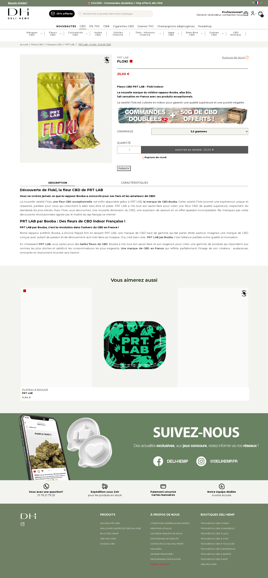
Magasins (156, 549)
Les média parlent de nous (166, 533)
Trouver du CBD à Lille (214, 533)
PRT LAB (27, 393)
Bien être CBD (192, 33)
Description (57, 182)
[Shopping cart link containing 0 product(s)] (260, 13)
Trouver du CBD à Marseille (217, 528)
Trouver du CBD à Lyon (214, 538)
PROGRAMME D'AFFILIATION (165, 559)
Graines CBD (214, 33)
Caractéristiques (134, 182)
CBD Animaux (235, 33)
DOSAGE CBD (107, 543)
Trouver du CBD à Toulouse (217, 543)
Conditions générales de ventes (169, 523)
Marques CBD (31, 33)
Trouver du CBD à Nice (214, 559)
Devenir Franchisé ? (162, 554)
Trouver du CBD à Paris (215, 523)
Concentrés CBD (75, 33)
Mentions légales (161, 528)
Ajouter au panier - (194, 150)
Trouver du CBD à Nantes (216, 554)
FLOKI (122, 61)
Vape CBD (171, 33)
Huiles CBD (98, 33)
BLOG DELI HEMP (109, 533)
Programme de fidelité (164, 538)
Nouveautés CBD (110, 523)
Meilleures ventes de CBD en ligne (120, 528)
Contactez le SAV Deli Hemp (166, 543)
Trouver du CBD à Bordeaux (218, 549)
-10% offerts (64, 13)
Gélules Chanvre (118, 33)
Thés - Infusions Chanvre (145, 33)
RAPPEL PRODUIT (160, 564)
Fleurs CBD (53, 33)
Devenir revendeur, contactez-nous (220, 13)
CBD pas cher (108, 538)
